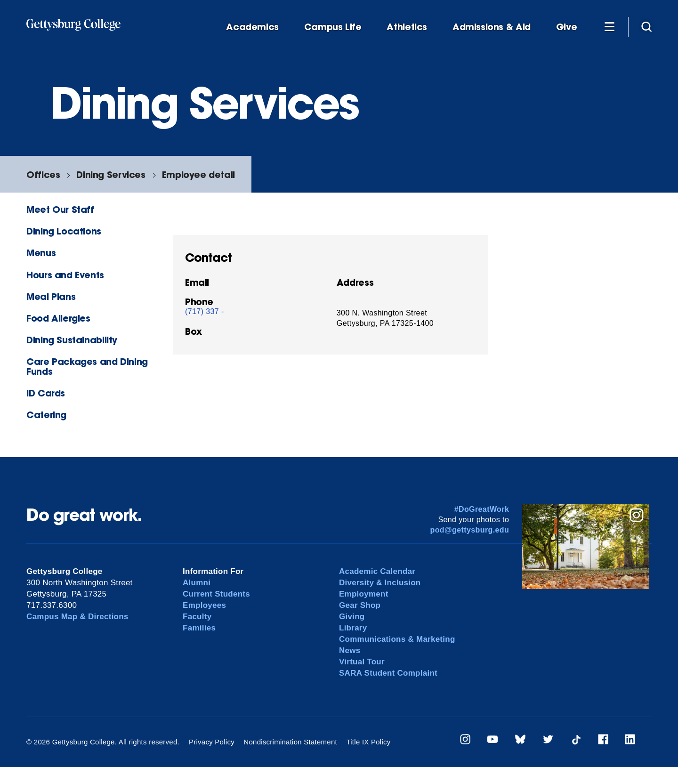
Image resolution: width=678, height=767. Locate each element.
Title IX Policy (368, 742)
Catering (46, 415)
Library (353, 627)
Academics (252, 27)
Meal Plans (50, 296)
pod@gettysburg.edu (469, 530)
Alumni (196, 582)
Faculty (197, 616)
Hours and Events (65, 275)
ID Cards (45, 393)
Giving (351, 616)
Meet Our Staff (60, 209)
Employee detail (198, 174)
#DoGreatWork (481, 509)
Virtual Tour (362, 661)
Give (566, 27)
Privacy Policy (211, 742)
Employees (204, 605)
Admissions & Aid (491, 27)
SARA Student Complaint (388, 673)
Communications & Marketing (397, 639)
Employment (363, 593)
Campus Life (333, 27)
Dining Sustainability (71, 340)
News (349, 650)
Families (199, 627)
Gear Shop (359, 605)
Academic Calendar (377, 571)
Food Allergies (58, 318)
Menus (41, 253)
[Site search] (646, 26)
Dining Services (110, 174)
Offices (43, 174)
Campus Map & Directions (77, 616)
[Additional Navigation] (609, 26)
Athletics (407, 27)
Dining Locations (63, 231)
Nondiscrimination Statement (290, 742)
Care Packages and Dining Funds (87, 366)
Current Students (216, 593)
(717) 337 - (204, 311)
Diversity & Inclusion (380, 582)
